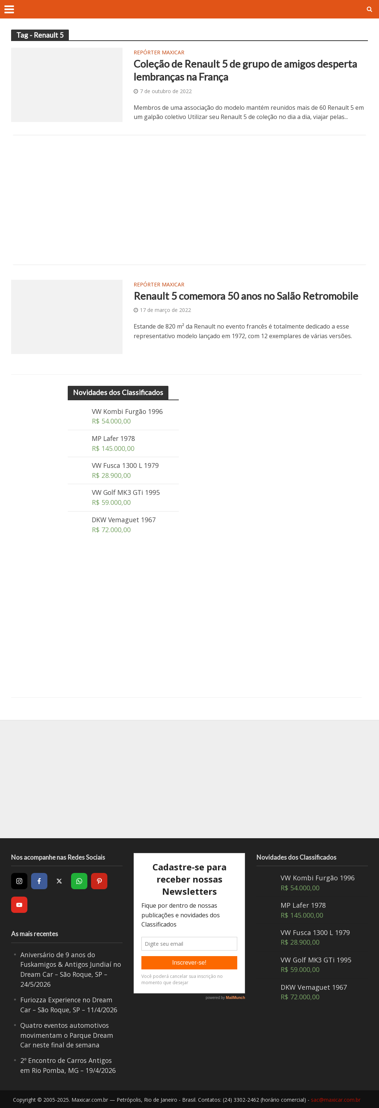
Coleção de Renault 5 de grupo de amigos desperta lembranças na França (248, 71)
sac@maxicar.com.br (335, 1098)
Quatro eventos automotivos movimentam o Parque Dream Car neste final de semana (68, 1035)
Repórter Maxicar (159, 53)
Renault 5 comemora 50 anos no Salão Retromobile (249, 296)
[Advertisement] (189, 200)
